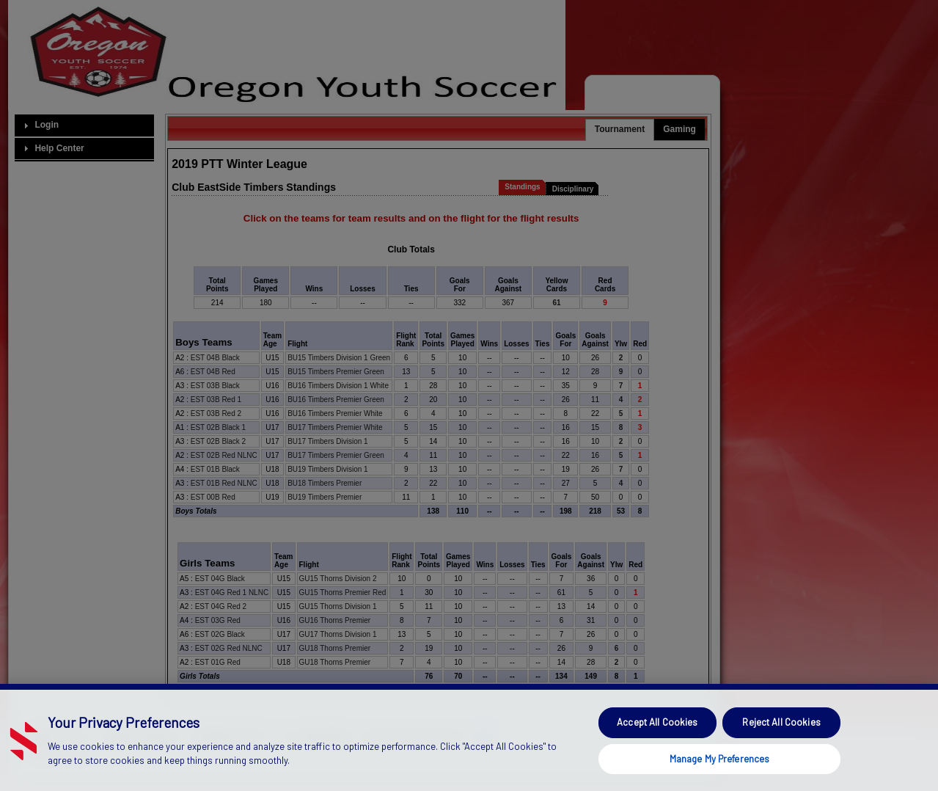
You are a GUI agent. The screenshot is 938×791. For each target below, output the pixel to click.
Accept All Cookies (657, 751)
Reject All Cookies (781, 751)
